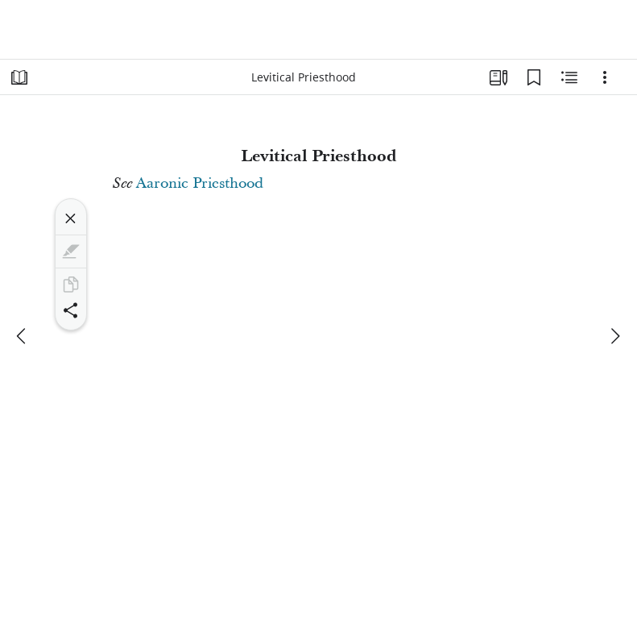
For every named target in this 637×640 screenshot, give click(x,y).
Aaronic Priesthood (199, 183)
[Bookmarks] (534, 77)
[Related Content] (569, 77)
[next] (614, 336)
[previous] (22, 336)
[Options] (605, 77)
